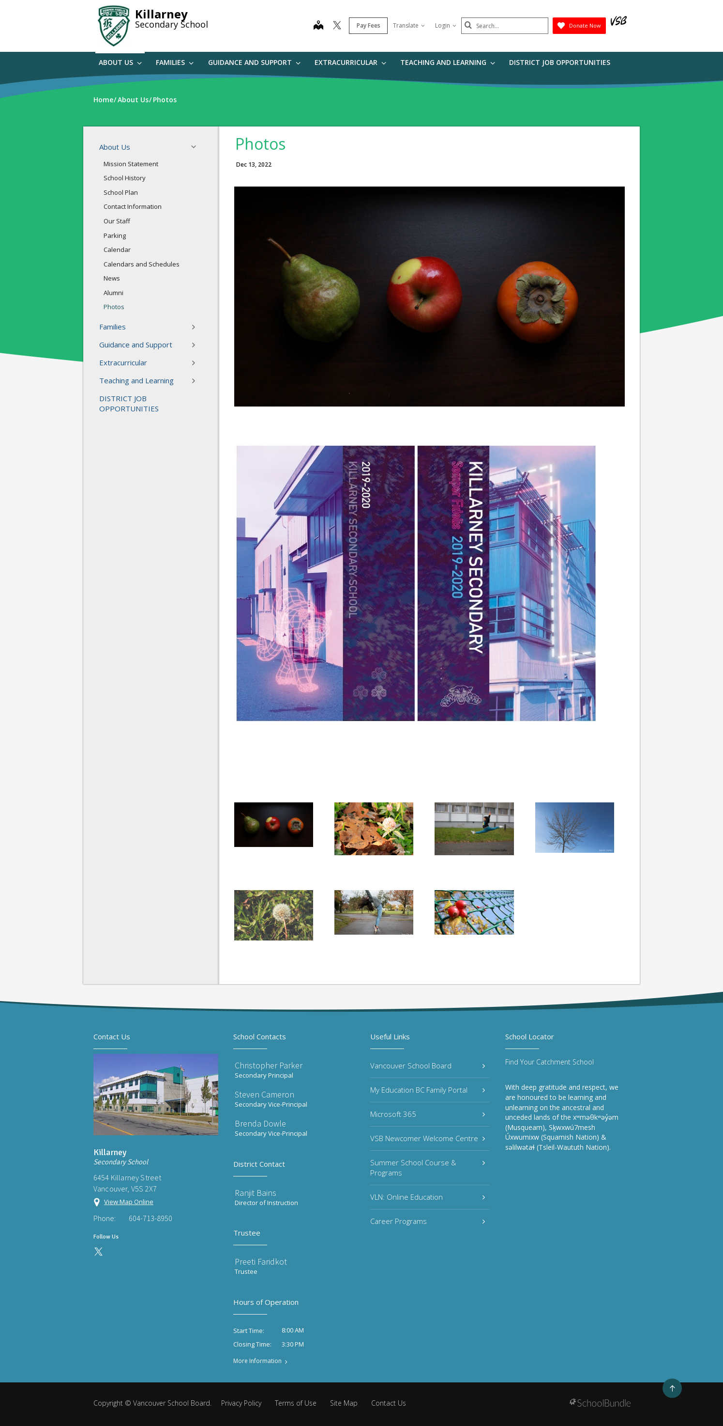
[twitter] (337, 26)
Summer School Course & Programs (427, 1167)
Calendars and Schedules (142, 264)
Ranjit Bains (255, 1192)
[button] (196, 146)
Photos (114, 306)
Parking (115, 235)
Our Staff (117, 221)
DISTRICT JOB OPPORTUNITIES (559, 62)
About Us (120, 62)
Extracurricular (350, 62)
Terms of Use (295, 1403)
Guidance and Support (254, 62)
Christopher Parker (268, 1065)
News (112, 278)
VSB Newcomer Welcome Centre (427, 1138)
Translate (409, 25)
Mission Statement (131, 163)
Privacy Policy (241, 1403)
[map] (318, 26)
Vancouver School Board (427, 1065)
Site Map (344, 1403)
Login (445, 25)
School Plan (121, 192)
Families (175, 62)
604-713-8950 (150, 1218)
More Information (257, 1361)
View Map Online (128, 1201)
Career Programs (427, 1221)
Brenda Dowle (260, 1123)
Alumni (113, 292)
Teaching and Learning (447, 62)
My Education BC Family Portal (427, 1090)
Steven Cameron (264, 1094)
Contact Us (388, 1403)
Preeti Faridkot (261, 1261)
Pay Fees (368, 25)
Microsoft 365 (427, 1114)
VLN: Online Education (427, 1197)
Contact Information (133, 206)
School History (125, 177)
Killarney (161, 14)
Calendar (117, 249)
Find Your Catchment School (549, 1061)
